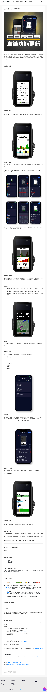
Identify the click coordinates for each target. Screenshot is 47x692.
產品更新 (14, 672)
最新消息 (10, 672)
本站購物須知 (13, 680)
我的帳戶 (23, 680)
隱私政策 (12, 683)
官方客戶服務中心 (13, 686)
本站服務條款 (13, 684)
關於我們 (12, 681)
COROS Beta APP (24, 640)
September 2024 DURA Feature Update (14, 662)
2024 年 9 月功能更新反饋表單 (34, 656)
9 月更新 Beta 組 (23, 631)
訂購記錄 (23, 681)
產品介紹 (13, 1)
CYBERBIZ (21, 689)
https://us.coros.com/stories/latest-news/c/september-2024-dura (18, 664)
